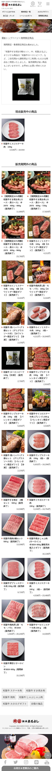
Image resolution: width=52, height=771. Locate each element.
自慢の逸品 (36, 703)
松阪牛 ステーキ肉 (12, 690)
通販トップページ (10, 38)
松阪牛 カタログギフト (15, 703)
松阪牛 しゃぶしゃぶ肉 (31, 697)
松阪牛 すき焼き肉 (35, 690)
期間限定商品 (43, 16)
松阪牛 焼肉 (9, 697)
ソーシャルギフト (26, 16)
